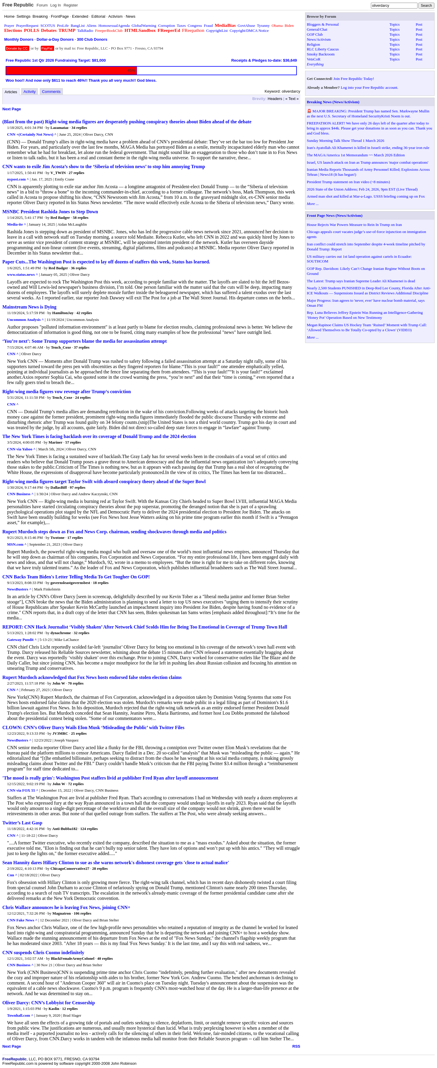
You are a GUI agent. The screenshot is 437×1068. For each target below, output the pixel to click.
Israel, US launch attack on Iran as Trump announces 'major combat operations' (367, 162)
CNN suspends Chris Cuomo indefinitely (43, 952)
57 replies (73, 442)
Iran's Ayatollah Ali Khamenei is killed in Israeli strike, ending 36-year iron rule (368, 147)
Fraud (208, 25)
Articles (11, 92)
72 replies (76, 784)
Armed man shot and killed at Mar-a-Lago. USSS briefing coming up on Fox (366, 196)
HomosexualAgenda (114, 25)
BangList (78, 25)
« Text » (292, 98)
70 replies (76, 683)
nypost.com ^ (18, 179)
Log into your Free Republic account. (369, 87)
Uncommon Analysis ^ (25, 319)
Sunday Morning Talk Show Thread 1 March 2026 (345, 140)
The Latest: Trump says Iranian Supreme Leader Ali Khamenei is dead (361, 281)
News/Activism (319, 39)
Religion (313, 44)
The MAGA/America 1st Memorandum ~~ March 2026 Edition (356, 155)
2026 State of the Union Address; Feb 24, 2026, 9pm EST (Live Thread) (362, 189)
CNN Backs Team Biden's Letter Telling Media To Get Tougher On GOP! (76, 576)
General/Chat (317, 29)
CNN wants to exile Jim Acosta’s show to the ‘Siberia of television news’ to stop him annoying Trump (103, 166)
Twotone (57, 537)
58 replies (81, 217)
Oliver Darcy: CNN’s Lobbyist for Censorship (48, 1002)
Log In (55, 5)
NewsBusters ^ (19, 589)
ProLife (63, 25)
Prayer (9, 25)
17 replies (75, 537)
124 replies (89, 828)
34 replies (79, 127)
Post (419, 24)
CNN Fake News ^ (22, 920)
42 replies (84, 313)
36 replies (78, 268)
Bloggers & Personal (323, 24)
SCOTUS (47, 25)
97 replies (77, 487)
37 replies (81, 347)
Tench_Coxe (61, 347)
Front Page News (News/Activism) (335, 215)
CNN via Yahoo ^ (21, 449)
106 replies (82, 913)
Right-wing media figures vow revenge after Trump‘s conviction (66, 391)
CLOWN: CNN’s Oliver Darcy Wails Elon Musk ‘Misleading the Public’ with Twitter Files (93, 727)
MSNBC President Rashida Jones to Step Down (50, 211)
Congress (195, 25)
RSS (296, 1046)
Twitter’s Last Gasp (22, 822)
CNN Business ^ (20, 494)
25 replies (79, 733)
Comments (51, 91)
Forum (42, 5)
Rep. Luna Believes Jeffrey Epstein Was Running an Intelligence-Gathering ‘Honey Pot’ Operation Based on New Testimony (365, 315)
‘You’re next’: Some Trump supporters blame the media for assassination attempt (84, 341)
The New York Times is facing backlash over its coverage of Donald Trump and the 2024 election (99, 436)
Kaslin (54, 1008)
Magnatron (62, 913)
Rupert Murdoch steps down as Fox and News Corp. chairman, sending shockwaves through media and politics (114, 531)
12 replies (70, 1008)
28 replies (100, 868)
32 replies (81, 633)
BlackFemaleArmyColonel (72, 958)
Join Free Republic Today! (353, 78)
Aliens (91, 25)
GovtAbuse (246, 25)
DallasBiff (58, 487)
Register (70, 5)
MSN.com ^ (17, 544)
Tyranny (263, 25)
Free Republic (18, 4)
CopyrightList (217, 30)
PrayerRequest (27, 25)
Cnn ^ (12, 875)
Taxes (181, 25)
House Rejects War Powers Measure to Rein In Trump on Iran (354, 224)
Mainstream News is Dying (29, 306)
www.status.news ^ (22, 274)
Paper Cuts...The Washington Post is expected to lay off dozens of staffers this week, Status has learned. (106, 261)
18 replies (101, 582)
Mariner (56, 442)
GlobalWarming (144, 25)
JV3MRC (60, 733)
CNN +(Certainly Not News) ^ (31, 134)
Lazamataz (59, 127)
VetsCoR (313, 59)
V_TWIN (58, 172)
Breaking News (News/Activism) (333, 102)
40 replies (105, 958)
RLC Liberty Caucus (323, 49)
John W (58, 683)
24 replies (83, 397)
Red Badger (60, 217)
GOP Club (315, 34)
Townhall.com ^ (20, 1015)
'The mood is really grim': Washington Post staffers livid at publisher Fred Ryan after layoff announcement (110, 777)
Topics (394, 24)
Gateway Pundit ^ (22, 639)
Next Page (11, 109)
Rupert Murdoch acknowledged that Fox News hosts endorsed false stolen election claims (92, 677)
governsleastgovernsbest (70, 582)
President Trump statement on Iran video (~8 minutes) (348, 182)
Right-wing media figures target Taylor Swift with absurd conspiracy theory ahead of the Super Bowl (104, 481)
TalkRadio (85, 30)
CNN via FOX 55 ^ (22, 790)
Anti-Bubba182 (64, 828)
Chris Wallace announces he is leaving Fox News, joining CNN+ (66, 907)
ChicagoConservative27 (69, 868)
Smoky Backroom (321, 54)
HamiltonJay (62, 313)
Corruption (166, 25)
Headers (275, 98)
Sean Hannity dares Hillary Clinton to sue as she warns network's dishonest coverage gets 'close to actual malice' (115, 862)
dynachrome (60, 633)
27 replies (76, 172)
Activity (30, 91)
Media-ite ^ (16, 224)
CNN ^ (13, 354)
